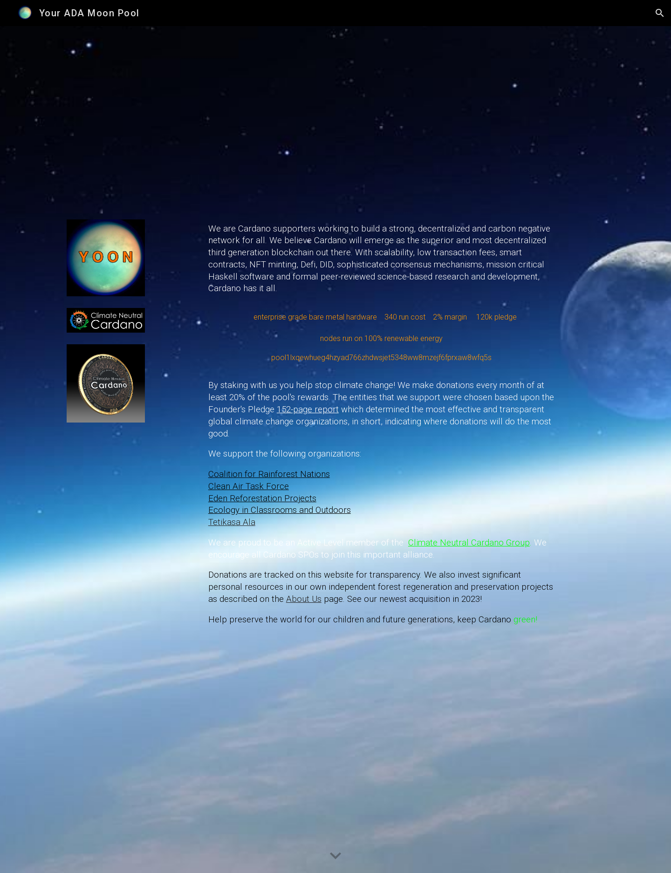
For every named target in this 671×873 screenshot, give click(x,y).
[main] (382, 449)
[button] (660, 13)
